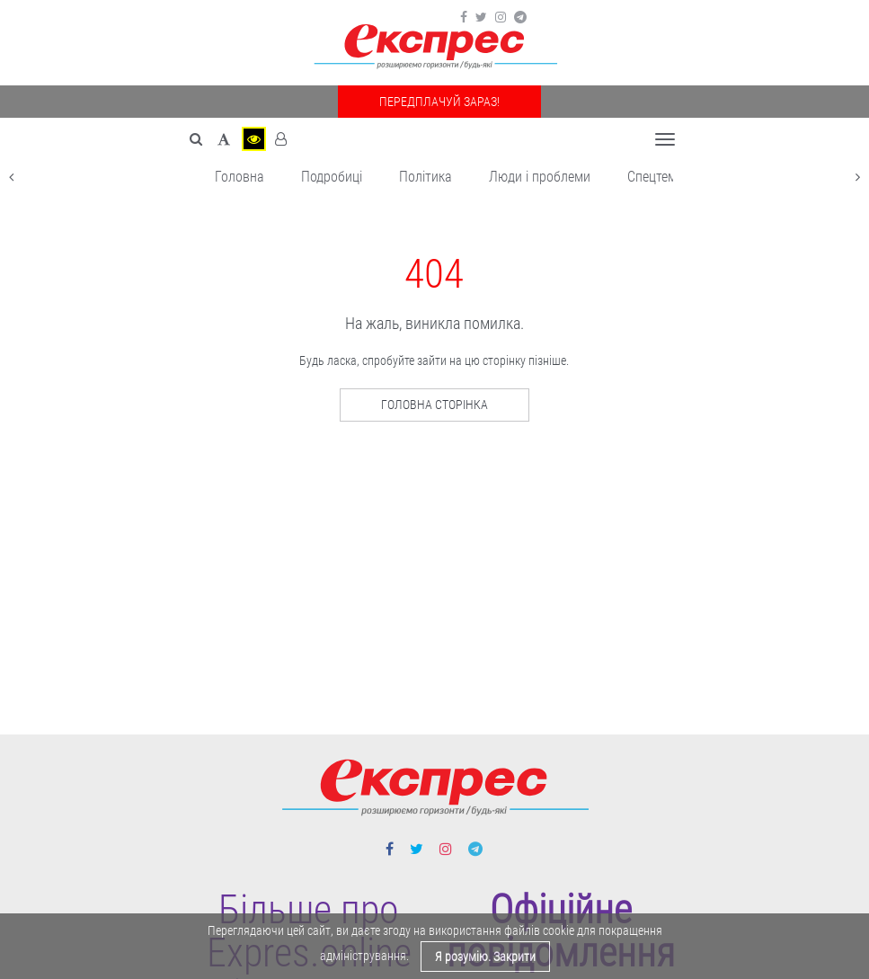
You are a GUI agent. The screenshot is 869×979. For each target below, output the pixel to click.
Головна (239, 176)
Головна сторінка (434, 404)
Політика (425, 176)
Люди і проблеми (539, 176)
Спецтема (655, 176)
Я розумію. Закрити (485, 956)
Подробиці (331, 176)
